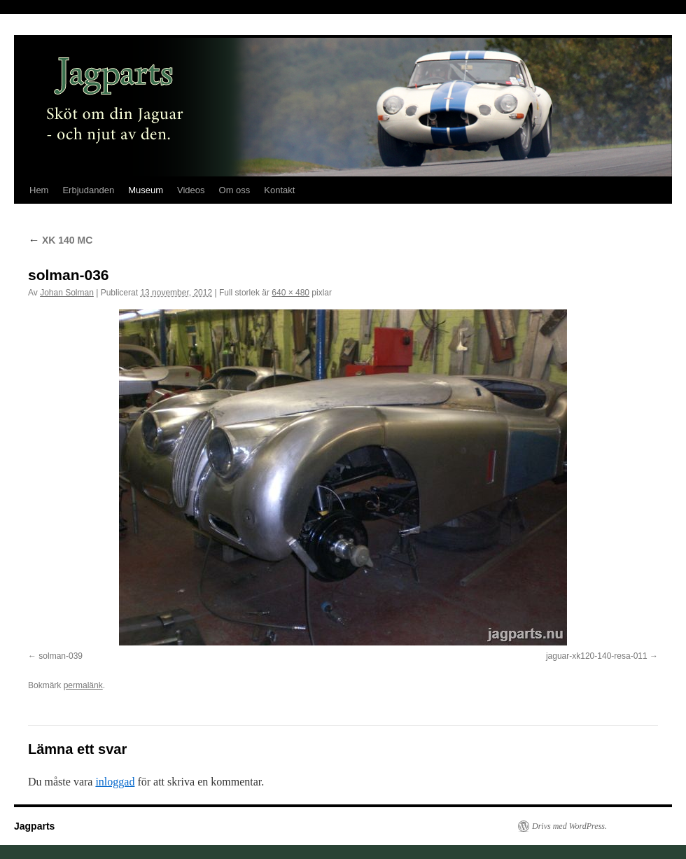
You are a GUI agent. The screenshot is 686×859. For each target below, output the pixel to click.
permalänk (83, 685)
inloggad (114, 782)
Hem (38, 190)
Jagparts (34, 826)
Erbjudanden (88, 190)
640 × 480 (290, 293)
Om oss (235, 190)
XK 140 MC (60, 240)
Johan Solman (67, 293)
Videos (191, 190)
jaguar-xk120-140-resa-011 (597, 656)
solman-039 (60, 656)
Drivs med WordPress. (569, 826)
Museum (145, 190)
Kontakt (279, 190)
